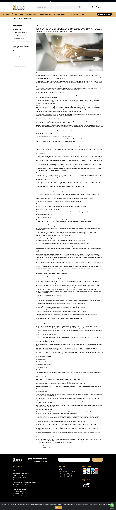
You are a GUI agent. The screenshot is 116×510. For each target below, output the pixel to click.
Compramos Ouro (77, 14)
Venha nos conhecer (18, 469)
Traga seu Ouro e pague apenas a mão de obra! (26, 480)
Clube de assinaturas (104, 14)
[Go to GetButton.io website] (112, 508)
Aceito (58, 507)
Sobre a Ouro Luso (17, 29)
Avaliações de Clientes (18, 38)
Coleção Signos (45, 14)
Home (14, 18)
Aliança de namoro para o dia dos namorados (25, 482)
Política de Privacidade (18, 60)
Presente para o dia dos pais (19, 51)
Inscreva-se (97, 459)
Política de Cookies (17, 63)
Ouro (14, 14)
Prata (6, 14)
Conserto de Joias (60, 14)
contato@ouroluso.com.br (67, 471)
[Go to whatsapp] (112, 505)
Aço (21, 14)
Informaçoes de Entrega (18, 57)
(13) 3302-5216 (65, 469)
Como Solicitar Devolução (19, 66)
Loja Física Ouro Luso (18, 54)
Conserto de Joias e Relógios (20, 32)
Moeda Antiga (31, 14)
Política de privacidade (108, 504)
